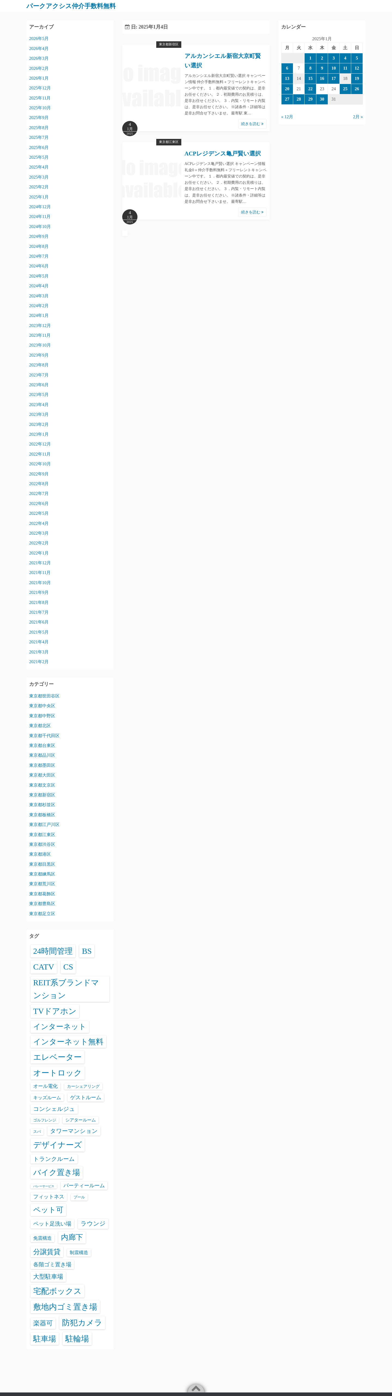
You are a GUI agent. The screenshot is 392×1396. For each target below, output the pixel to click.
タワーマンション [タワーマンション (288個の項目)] (74, 1130)
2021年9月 (39, 592)
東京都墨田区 (42, 765)
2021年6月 (39, 622)
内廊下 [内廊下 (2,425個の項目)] (72, 1237)
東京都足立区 (42, 913)
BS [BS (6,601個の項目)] (87, 950)
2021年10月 (40, 582)
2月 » (358, 116)
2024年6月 (39, 266)
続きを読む (252, 124)
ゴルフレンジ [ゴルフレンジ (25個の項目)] (44, 1120)
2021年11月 (40, 572)
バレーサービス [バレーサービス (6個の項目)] (43, 1186)
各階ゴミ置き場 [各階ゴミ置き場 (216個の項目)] (52, 1264)
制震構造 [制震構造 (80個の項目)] (79, 1252)
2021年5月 (39, 632)
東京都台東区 (42, 745)
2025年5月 (39, 157)
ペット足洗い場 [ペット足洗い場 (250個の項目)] (52, 1223)
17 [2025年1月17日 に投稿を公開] (334, 78)
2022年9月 (39, 473)
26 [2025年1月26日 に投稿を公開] (357, 88)
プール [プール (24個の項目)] (79, 1197)
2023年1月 (39, 434)
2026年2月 (39, 68)
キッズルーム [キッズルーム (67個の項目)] (47, 1097)
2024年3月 (39, 295)
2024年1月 (39, 315)
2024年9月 (39, 236)
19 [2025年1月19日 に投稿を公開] (357, 78)
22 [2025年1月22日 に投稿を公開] (310, 88)
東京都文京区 (42, 785)
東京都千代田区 (44, 735)
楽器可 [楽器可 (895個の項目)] (43, 1323)
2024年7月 (39, 256)
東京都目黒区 (42, 864)
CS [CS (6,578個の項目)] (68, 966)
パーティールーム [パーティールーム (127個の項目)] (84, 1185)
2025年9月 (39, 117)
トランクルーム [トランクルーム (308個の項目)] (54, 1158)
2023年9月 (39, 355)
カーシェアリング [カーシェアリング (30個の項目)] (83, 1086)
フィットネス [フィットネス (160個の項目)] (48, 1196)
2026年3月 (39, 58)
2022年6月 (39, 503)
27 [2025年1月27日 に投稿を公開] (287, 98)
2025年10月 (40, 107)
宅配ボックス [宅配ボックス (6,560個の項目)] (57, 1290)
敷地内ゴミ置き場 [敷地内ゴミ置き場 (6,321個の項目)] (65, 1306)
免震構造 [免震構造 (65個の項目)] (42, 1238)
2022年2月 (39, 543)
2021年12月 (40, 562)
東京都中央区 (42, 705)
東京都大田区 (42, 775)
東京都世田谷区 (44, 695)
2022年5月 (39, 513)
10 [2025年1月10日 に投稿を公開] (334, 68)
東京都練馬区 (42, 873)
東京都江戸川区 (44, 824)
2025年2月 (39, 187)
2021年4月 (39, 642)
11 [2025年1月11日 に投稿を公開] (345, 68)
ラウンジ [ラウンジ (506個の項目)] (93, 1223)
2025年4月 (39, 167)
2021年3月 (39, 651)
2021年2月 (39, 661)
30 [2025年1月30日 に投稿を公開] (322, 98)
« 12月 (287, 116)
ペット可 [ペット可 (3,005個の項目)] (48, 1210)
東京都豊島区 (42, 903)
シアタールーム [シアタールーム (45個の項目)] (80, 1119)
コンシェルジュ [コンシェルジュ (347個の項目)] (54, 1108)
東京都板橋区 (42, 814)
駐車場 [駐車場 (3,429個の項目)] (44, 1338)
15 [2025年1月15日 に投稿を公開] (310, 78)
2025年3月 (39, 176)
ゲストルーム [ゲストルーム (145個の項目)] (85, 1097)
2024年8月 (39, 246)
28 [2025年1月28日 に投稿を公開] (299, 98)
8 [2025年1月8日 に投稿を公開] (310, 68)
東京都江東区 (169, 142)
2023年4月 (39, 404)
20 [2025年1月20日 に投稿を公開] (287, 88)
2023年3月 (39, 414)
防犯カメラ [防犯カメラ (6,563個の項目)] (82, 1322)
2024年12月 (40, 206)
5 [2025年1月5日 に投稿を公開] (357, 57)
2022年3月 (39, 533)
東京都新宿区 (169, 44)
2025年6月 (39, 147)
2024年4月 (39, 285)
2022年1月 (39, 552)
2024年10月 (40, 226)
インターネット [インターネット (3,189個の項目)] (59, 1026)
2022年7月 (39, 493)
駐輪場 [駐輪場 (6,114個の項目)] (77, 1338)
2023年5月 (39, 394)
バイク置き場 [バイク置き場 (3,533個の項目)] (56, 1172)
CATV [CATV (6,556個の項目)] (43, 966)
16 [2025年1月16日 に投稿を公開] (322, 78)
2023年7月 (39, 374)
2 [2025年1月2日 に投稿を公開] (322, 57)
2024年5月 (39, 275)
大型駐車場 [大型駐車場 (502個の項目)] (48, 1276)
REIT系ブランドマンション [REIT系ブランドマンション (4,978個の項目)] (66, 988)
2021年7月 (39, 612)
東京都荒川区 (42, 883)
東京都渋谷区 (42, 844)
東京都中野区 (42, 715)
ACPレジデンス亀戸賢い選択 (223, 153)
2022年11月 (40, 453)
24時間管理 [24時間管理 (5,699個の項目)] (53, 950)
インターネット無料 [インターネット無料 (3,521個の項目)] (68, 1041)
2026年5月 (39, 38)
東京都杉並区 (42, 804)
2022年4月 (39, 523)
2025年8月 (39, 127)
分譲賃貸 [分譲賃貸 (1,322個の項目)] (46, 1251)
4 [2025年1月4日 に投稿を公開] (345, 57)
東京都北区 (40, 725)
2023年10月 (40, 345)
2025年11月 (40, 97)
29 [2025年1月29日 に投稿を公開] (310, 98)
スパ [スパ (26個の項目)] (37, 1131)
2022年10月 (40, 463)
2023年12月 (40, 325)
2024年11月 (40, 216)
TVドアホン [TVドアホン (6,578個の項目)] (54, 1011)
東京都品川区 (42, 755)
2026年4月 (39, 48)
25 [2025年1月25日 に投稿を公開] (345, 88)
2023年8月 (39, 365)
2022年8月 (39, 483)
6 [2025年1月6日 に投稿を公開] (287, 68)
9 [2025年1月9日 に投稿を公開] (322, 68)
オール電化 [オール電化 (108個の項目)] (45, 1086)
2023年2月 (39, 424)
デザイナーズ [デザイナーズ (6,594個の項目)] (57, 1145)
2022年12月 (40, 444)
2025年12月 (40, 88)
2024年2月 (39, 305)
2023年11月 (40, 335)
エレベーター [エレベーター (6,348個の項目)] (57, 1057)
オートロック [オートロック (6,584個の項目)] (57, 1072)
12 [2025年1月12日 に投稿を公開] (357, 68)
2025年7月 (39, 137)
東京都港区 (40, 854)
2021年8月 (39, 602)
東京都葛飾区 (42, 893)
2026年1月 (39, 78)
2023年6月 (39, 384)
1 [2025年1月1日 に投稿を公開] (310, 57)
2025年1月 (39, 196)
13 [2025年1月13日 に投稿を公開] (287, 78)
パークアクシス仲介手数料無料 (73, 6)
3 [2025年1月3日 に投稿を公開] (334, 57)
